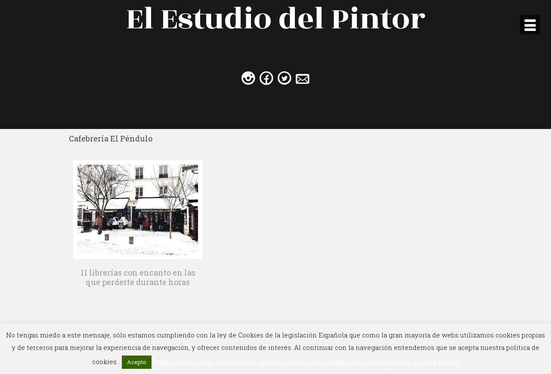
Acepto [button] (136, 362)
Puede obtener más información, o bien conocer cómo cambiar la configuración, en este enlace (306, 361)
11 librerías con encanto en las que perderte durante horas (137, 277)
